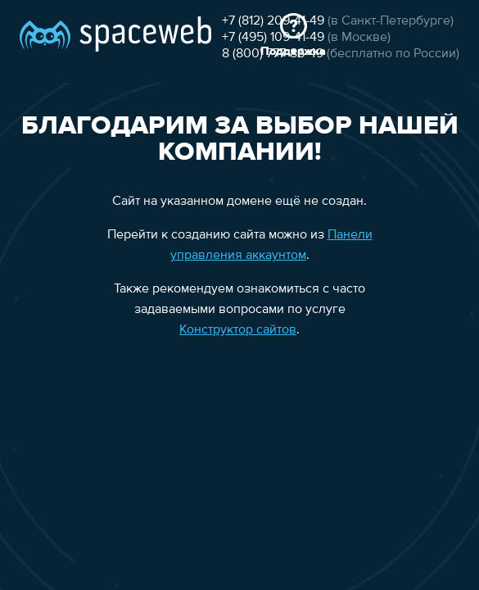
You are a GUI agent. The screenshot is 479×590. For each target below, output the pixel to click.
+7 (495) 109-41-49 (84, 108)
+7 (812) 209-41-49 (84, 91)
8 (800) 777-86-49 (83, 124)
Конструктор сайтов (237, 344)
